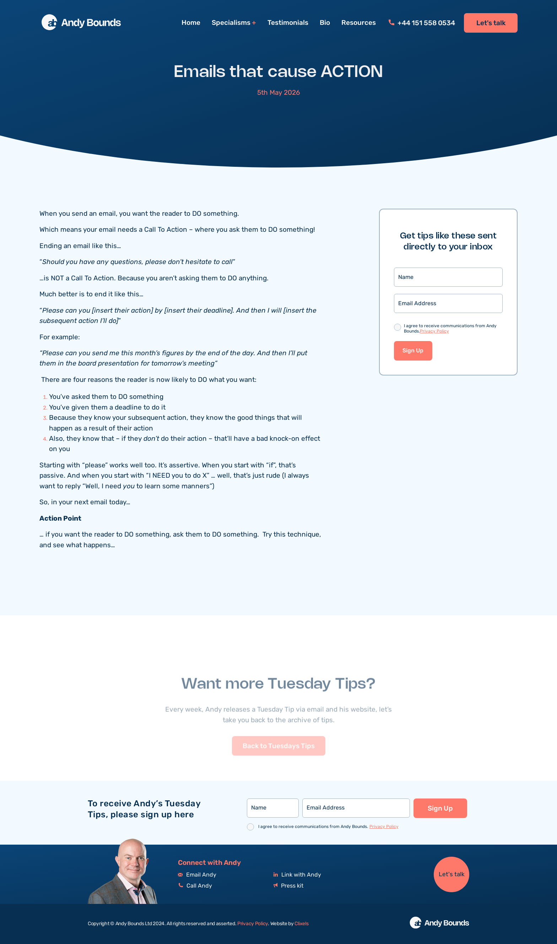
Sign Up (412, 351)
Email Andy (197, 875)
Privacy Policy (434, 331)
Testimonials (287, 22)
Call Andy (195, 886)
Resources (358, 22)
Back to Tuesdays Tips (279, 758)
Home (191, 22)
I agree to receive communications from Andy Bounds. (450, 329)
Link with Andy (297, 875)
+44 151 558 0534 (422, 23)
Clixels (301, 924)
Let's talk (490, 23)
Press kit (288, 886)
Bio (325, 22)
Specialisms (231, 23)
